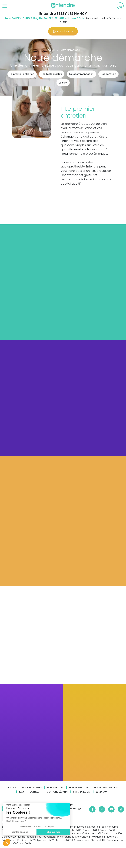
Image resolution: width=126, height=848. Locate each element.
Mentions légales (57, 791)
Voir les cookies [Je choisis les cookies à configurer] (19, 832)
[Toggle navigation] (4, 6)
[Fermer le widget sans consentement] (18, 804)
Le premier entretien (22, 74)
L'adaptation (108, 74)
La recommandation (81, 74)
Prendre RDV (63, 31)
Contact (35, 791)
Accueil (11, 787)
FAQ (21, 791)
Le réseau (101, 791)
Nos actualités (78, 787)
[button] (6, 842)
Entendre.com (81, 791)
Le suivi (63, 82)
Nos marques (55, 787)
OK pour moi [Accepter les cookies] (53, 832)
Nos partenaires (32, 787)
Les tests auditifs (52, 74)
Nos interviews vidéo (106, 787)
